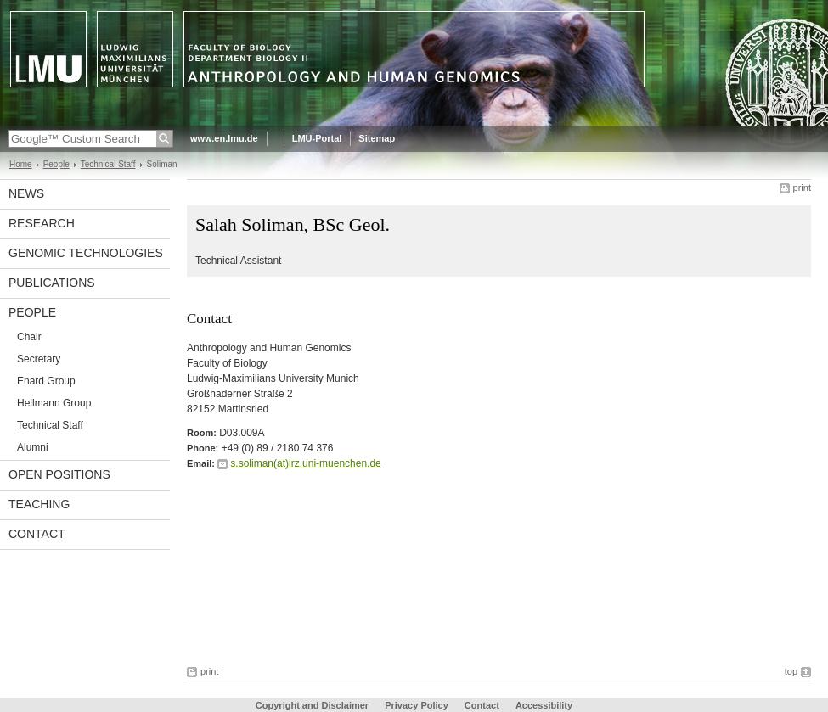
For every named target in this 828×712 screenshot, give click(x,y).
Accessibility (543, 705)
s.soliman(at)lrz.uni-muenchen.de (305, 463)
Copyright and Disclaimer (312, 705)
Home (20, 164)
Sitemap (376, 138)
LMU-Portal (317, 138)
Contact (36, 534)
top (791, 671)
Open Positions (59, 474)
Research (41, 223)
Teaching (39, 504)
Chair (29, 337)
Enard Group (46, 381)
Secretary (38, 359)
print (802, 187)
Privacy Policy (416, 705)
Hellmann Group (54, 403)
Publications (51, 282)
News (26, 193)
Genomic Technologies (85, 253)
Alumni (32, 447)
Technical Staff (108, 164)
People (56, 164)
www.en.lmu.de (224, 138)
